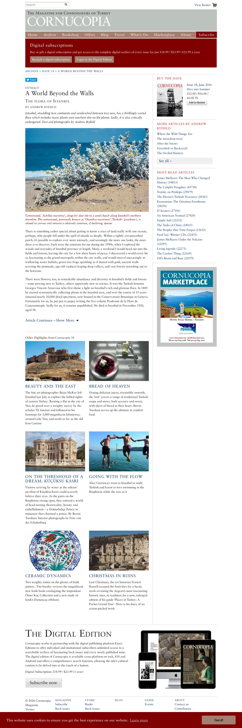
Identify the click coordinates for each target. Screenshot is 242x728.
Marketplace (164, 35)
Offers (90, 35)
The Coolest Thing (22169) (174, 253)
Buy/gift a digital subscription (51, 59)
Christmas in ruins (112, 575)
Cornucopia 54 (64, 337)
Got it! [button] (218, 720)
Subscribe (206, 35)
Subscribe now (43, 682)
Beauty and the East (50, 386)
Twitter (30, 709)
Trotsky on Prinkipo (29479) (175, 192)
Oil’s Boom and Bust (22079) (175, 258)
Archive (50, 35)
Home (33, 35)
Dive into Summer (198, 89)
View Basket (202, 5)
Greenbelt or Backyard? (172, 148)
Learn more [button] (139, 720)
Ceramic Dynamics (48, 575)
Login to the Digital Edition (94, 59)
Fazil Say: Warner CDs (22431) (177, 234)
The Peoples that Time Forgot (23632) (181, 229)
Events (149, 704)
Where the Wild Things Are (174, 134)
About (186, 35)
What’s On (139, 35)
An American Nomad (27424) (176, 215)
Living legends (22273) (171, 248)
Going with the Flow (116, 476)
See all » (165, 161)
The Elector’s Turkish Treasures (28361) (182, 196)
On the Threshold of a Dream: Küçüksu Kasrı (54, 478)
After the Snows (167, 143)
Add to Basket (197, 102)
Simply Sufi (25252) (169, 220)
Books (89, 704)
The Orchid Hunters (170, 153)
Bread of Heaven (109, 386)
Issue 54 (48, 71)
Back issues (62, 708)
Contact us (182, 704)
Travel (119, 35)
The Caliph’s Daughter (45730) (177, 187)
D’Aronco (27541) (168, 210)
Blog (104, 35)
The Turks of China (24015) (175, 225)
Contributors (183, 708)
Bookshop (70, 35)
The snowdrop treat (169, 138)
